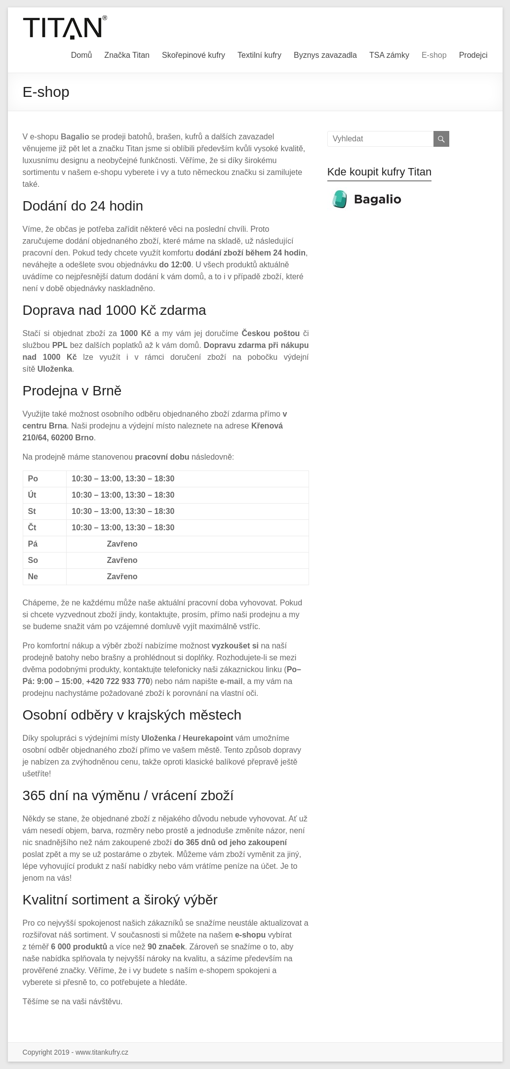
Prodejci (473, 55)
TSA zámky (389, 55)
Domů (81, 55)
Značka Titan (127, 55)
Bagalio (75, 136)
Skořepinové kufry (193, 55)
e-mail (231, 681)
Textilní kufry (259, 55)
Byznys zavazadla (325, 55)
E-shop (434, 55)
